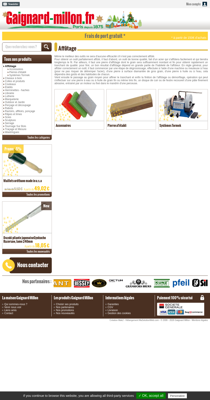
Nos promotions (65, 310)
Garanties (113, 304)
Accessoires (16, 69)
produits (18, 59)
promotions (38, 194)
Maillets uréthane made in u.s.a (22, 180)
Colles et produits (15, 81)
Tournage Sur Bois (15, 126)
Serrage (9, 123)
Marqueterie (12, 99)
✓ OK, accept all (151, 395)
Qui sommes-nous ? (15, 304)
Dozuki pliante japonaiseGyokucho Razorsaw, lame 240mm (24, 239)
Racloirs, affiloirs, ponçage (20, 111)
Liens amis (10, 310)
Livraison (113, 310)
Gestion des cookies (119, 313)
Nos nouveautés (65, 313)
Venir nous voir (12, 307)
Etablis (9, 87)
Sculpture (10, 120)
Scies (8, 117)
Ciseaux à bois (13, 78)
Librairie (9, 93)
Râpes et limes (13, 114)
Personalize (177, 395)
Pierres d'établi (17, 72)
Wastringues (12, 132)
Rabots (9, 108)
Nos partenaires (65, 307)
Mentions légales (200, 320)
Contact (8, 313)
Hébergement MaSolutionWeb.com (142, 320)
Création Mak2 (116, 320)
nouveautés (38, 251)
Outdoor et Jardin (15, 102)
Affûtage (10, 66)
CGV (110, 307)
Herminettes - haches (17, 90)
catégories (38, 137)
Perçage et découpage (18, 105)
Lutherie (9, 96)
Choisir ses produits (67, 304)
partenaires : (36, 281)
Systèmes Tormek (19, 75)
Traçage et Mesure (15, 129)
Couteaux (10, 84)
